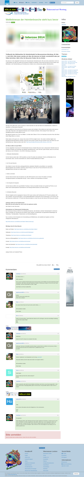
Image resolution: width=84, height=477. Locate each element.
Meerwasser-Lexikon (47, 453)
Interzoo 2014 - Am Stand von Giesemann (70, 72)
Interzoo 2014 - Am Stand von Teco (68, 76)
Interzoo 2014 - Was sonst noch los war (69, 62)
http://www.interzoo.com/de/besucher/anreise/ (20, 241)
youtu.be (39, 357)
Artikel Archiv (27, 457)
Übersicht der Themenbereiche (31, 470)
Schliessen (76, 473)
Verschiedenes (46, 466)
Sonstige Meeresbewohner (48, 462)
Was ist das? (45, 470)
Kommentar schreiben (66, 51)
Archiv (15, 2)
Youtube (64, 453)
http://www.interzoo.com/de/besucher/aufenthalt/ (26, 244)
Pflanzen (45, 461)
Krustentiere (45, 459)
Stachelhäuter (46, 464)
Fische (44, 455)
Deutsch (26, 453)
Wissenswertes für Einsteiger (30, 468)
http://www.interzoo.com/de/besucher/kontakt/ (20, 247)
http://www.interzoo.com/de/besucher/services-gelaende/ (31, 238)
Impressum (64, 462)
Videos (28, 2)
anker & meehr (65, 465)
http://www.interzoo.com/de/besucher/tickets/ (21, 235)
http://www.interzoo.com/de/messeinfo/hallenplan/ (22, 232)
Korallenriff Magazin (29, 459)
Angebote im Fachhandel (30, 462)
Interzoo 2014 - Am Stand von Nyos (69, 61)
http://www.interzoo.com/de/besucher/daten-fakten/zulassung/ (20, 221)
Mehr (46, 2)
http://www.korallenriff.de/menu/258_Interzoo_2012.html (39, 142)
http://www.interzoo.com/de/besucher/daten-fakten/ (25, 229)
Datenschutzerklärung (66, 464)
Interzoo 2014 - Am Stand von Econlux (69, 71)
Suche (77, 2)
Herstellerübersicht (28, 466)
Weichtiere (45, 468)
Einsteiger (41, 2)
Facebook (64, 455)
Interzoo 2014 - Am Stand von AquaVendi (70, 70)
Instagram (64, 457)
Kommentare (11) (65, 49)
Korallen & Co (46, 457)
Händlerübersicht (28, 464)
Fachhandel (34, 2)
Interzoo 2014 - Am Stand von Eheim (69, 66)
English (26, 455)
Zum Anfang (56, 269)
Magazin (21, 2)
